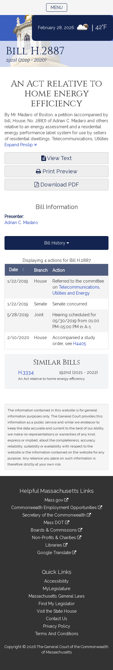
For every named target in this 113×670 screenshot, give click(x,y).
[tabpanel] (56, 303)
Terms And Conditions (56, 633)
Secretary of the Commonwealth (56, 515)
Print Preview (56, 171)
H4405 (79, 343)
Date (18, 269)
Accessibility (56, 581)
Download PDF (56, 184)
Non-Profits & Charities (56, 537)
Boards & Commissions (56, 530)
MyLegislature (56, 588)
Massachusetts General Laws (57, 596)
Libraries (56, 545)
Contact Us (56, 618)
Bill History (56, 243)
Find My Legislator (57, 603)
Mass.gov (56, 500)
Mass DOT (56, 522)
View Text (56, 158)
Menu (59, 7)
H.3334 (26, 372)
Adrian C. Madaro (21, 222)
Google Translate (56, 552)
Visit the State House (57, 611)
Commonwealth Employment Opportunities (56, 507)
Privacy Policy (56, 626)
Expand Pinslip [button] (21, 144)
